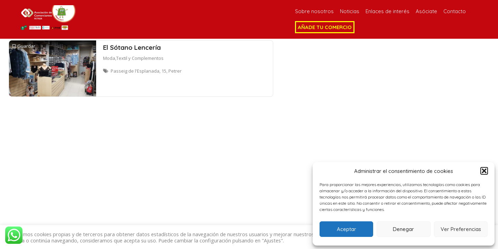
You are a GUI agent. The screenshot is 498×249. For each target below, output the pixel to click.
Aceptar (346, 229)
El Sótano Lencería (132, 47)
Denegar (403, 229)
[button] (484, 170)
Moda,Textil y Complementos (133, 58)
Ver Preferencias (461, 229)
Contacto (454, 11)
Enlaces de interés (387, 11)
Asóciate (426, 11)
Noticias (349, 11)
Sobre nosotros (314, 11)
